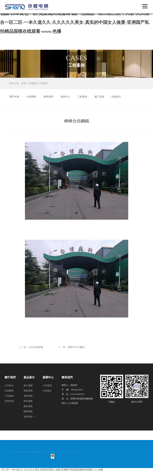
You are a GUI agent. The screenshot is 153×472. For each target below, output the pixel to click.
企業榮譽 (31, 96)
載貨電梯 (28, 406)
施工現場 (99, 96)
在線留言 (116, 96)
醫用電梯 (28, 411)
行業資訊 (47, 390)
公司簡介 (9, 385)
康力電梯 (28, 385)
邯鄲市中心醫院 (76, 350)
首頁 (23, 83)
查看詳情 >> (30, 416)
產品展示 (29, 377)
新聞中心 (48, 377)
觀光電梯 (28, 401)
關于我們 (10, 377)
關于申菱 (14, 96)
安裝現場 (9, 401)
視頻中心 (65, 96)
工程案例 (32, 83)
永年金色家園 (36, 350)
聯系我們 (48, 96)
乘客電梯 (28, 396)
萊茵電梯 (28, 390)
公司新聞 (47, 385)
